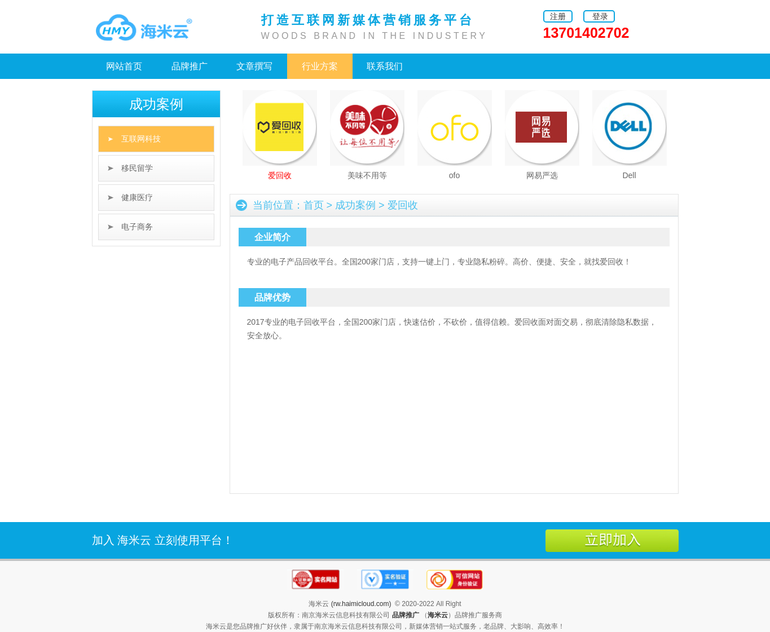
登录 (600, 16)
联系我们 (385, 66)
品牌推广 (189, 66)
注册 (558, 16)
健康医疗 (137, 197)
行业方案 (320, 66)
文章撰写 (254, 66)
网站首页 (124, 66)
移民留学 (137, 168)
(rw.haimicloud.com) (361, 604)
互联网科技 (141, 138)
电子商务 (137, 226)
